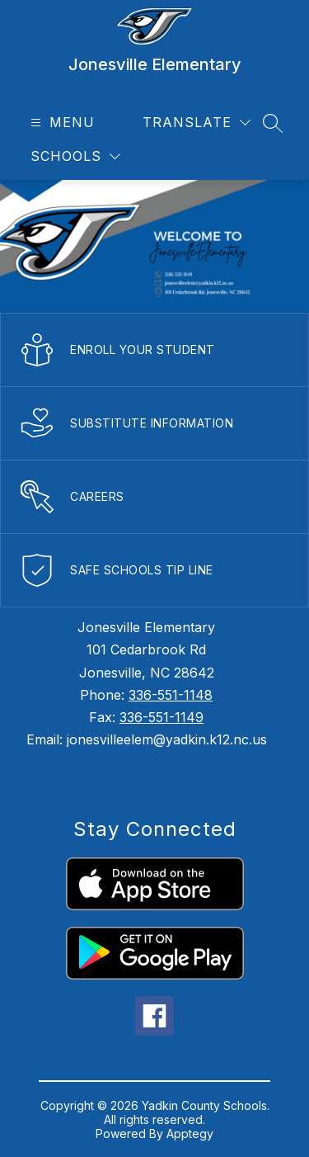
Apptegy (189, 1133)
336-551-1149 (161, 717)
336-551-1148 (171, 695)
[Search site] (273, 123)
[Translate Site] (196, 122)
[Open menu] (60, 122)
